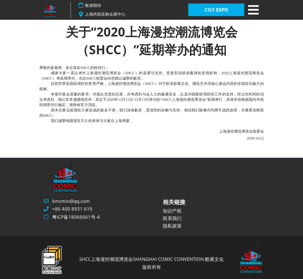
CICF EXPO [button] (216, 10)
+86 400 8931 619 (72, 209)
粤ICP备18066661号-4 (76, 217)
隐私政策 (172, 226)
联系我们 (172, 218)
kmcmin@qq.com (71, 201)
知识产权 (172, 211)
